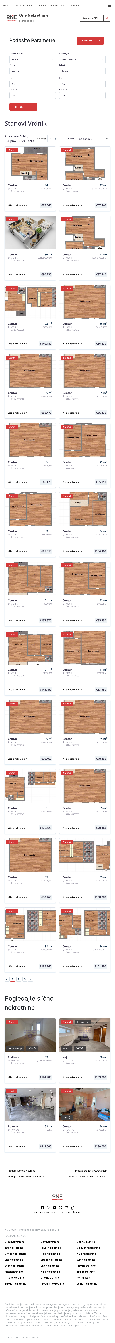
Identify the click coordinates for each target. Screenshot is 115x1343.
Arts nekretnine (14, 1277)
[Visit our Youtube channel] (54, 1207)
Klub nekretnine (86, 1253)
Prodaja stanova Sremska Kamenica (88, 1175)
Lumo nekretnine (87, 1283)
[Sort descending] (55, 138)
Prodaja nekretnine (52, 1283)
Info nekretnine (14, 1247)
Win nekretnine (86, 1259)
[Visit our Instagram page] (48, 1207)
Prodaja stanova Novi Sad (21, 1170)
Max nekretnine (14, 1271)
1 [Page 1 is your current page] (12, 978)
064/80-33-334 (26, 20)
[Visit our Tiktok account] (72, 1207)
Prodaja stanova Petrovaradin (91, 1170)
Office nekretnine (15, 1253)
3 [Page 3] (25, 978)
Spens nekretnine (51, 1259)
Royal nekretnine (51, 1247)
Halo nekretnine (50, 1253)
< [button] (7, 978)
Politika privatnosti (45, 1212)
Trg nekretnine (86, 1271)
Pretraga (23, 106)
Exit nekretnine (50, 1265)
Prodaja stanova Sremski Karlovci (26, 1175)
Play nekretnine (86, 1265)
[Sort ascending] (50, 138)
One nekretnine (50, 1277)
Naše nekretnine (24, 5)
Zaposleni (74, 5)
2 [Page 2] (18, 978)
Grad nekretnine (15, 1241)
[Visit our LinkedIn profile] (66, 1207)
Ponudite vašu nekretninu (51, 5)
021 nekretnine (86, 1241)
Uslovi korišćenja (70, 1212)
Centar (65, 70)
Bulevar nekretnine (88, 1247)
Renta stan (83, 1277)
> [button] (30, 978)
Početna (7, 5)
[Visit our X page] (60, 1207)
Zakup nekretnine (15, 1283)
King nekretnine (50, 1271)
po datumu (85, 138)
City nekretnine (50, 1241)
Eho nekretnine (14, 1259)
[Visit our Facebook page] (42, 1207)
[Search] (106, 18)
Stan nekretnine (14, 1265)
